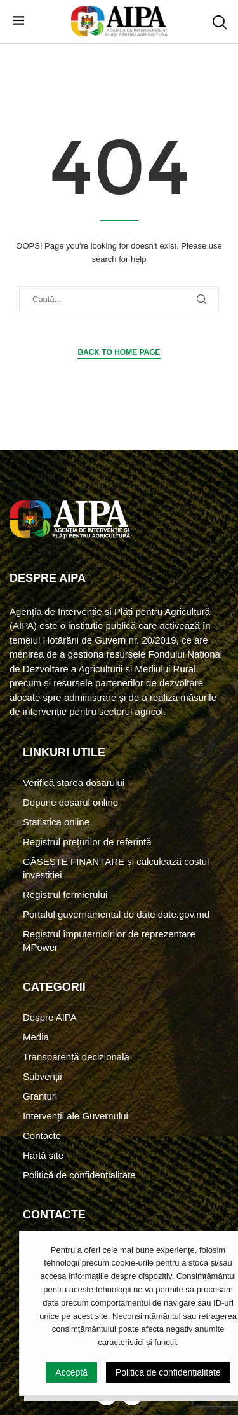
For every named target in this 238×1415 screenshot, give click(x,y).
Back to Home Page (118, 352)
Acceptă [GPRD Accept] (71, 1372)
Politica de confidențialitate (168, 1372)
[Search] (219, 22)
